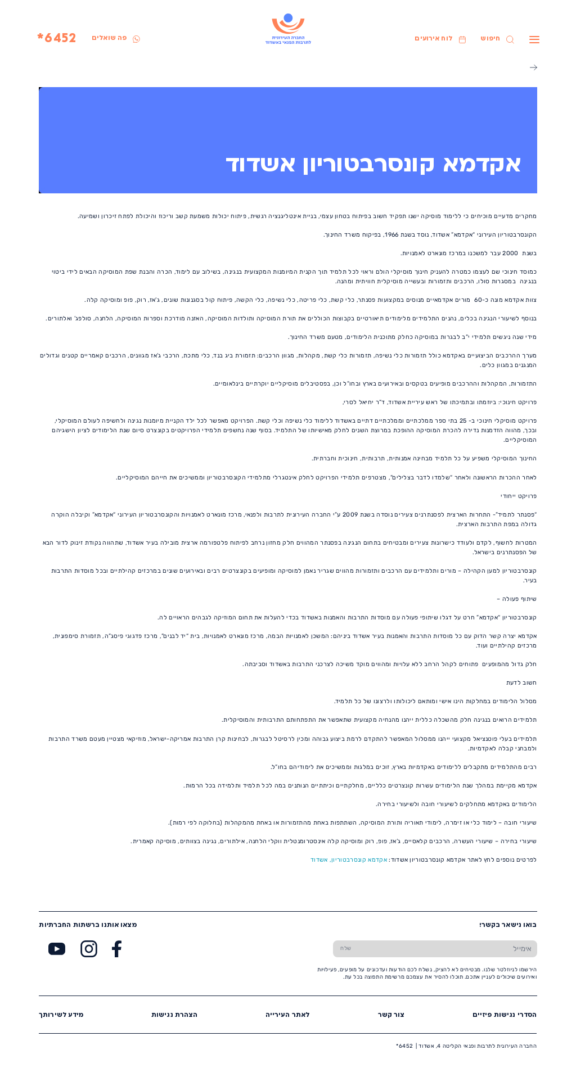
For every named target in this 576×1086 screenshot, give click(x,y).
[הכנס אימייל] (448, 948)
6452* (57, 39)
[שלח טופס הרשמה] (346, 948)
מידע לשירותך (61, 1015)
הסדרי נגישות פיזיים (504, 1015)
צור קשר (391, 1015)
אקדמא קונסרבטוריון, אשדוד (348, 859)
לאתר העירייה (288, 1015)
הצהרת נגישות (174, 1015)
